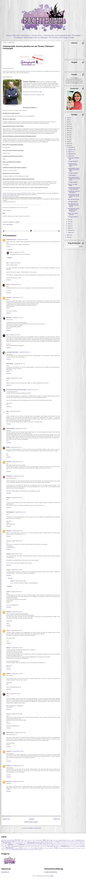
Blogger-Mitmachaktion (6, 841)
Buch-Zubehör (21, 841)
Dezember (70, 147)
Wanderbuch (3, 849)
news (59, 846)
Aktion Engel (49, 840)
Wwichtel (36, 849)
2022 (68, 126)
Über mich (16, 35)
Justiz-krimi (16, 844)
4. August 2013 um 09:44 (15, 262)
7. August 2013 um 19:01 (16, 647)
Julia (7, 411)
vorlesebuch (78, 848)
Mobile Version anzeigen (31, 822)
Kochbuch (49, 844)
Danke (72, 37)
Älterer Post (57, 819)
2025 (68, 119)
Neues (8, 35)
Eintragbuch (65, 841)
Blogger (52, 875)
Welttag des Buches (22, 849)
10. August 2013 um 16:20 (17, 781)
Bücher (25, 841)
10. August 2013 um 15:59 (17, 751)
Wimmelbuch (32, 849)
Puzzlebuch (3, 848)
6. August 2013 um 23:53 (17, 611)
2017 (68, 137)
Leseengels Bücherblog (12, 352)
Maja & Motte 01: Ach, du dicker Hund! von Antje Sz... (73, 205)
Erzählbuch (76, 841)
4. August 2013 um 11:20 (17, 317)
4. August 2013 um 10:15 (15, 284)
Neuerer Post (6, 819)
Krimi (53, 844)
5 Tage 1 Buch (27, 840)
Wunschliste (76, 35)
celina (7, 284)
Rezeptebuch (16, 848)
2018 (68, 135)
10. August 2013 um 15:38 (19, 732)
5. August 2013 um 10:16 (16, 497)
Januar (70, 232)
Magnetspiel (82, 844)
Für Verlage (64, 37)
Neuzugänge (50, 846)
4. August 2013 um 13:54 (18, 252)
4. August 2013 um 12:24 (24, 352)
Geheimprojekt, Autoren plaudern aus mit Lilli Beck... (73, 196)
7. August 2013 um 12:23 (16, 630)
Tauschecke (18, 37)
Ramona (8, 647)
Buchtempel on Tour (31, 37)
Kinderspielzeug (44, 844)
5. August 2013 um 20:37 (16, 569)
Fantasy (80, 841)
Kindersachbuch (28, 844)
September (71, 154)
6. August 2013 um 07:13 (16, 591)
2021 (68, 128)
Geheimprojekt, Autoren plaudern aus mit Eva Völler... (73, 170)
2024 (68, 122)
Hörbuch (71, 843)
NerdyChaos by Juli (11, 239)
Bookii (17, 841)
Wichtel (28, 849)
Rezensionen (26, 35)
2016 (68, 139)
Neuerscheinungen (43, 846)
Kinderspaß (34, 844)
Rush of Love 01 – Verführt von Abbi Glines (72, 165)
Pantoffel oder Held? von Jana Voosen (74, 192)
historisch (55, 843)
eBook (61, 841)
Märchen (6, 846)
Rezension (9, 848)
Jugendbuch (10, 844)
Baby (70, 840)
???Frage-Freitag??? (73, 161)
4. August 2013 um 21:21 (16, 447)
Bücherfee (8, 317)
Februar (70, 230)
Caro (11, 252)
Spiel (48, 848)
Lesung (78, 844)
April (69, 226)
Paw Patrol (72, 846)
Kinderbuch (22, 844)
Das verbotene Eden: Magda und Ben (15, 194)
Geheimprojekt (9, 224)
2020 (68, 130)
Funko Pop (13, 843)
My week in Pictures (30, 846)
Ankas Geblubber (10, 428)
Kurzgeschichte (57, 844)
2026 (68, 117)
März (69, 228)
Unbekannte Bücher (62, 848)
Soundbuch (40, 848)
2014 (68, 143)
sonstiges (36, 848)
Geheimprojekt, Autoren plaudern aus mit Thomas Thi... (73, 210)
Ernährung (69, 841)
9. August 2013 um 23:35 (16, 713)
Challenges (44, 37)
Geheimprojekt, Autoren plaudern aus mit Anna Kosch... (74, 179)
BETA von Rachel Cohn (73, 199)
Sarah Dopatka (9, 512)
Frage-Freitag (7, 843)
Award (67, 840)
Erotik (73, 841)
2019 (68, 132)
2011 (68, 237)
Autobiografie (55, 840)
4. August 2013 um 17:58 (14, 411)
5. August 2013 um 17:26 (16, 553)
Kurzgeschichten (63, 844)
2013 (68, 145)
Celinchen (8, 297)
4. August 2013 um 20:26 (21, 428)
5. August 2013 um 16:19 (16, 540)
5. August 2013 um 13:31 (17, 530)
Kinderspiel (38, 844)
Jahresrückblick (4, 844)
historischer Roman (61, 843)
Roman (21, 848)
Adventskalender (38, 840)
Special (45, 848)
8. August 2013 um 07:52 (17, 673)
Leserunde (74, 844)
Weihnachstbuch (9, 849)
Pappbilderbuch (65, 846)
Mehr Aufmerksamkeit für (14, 846)
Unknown (8, 461)
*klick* (40, 91)
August (70, 156)
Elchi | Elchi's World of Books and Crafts (16, 389)
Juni (69, 221)
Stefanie (8, 497)
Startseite (31, 819)
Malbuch (2, 846)
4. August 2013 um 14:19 (16, 378)
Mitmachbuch (22, 846)
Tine (7, 334)
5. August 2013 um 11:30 (19, 512)
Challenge (42, 841)
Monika (8, 447)
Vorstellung (83, 848)
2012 (68, 235)
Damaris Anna (9, 732)
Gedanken (25, 843)
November (70, 149)
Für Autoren (53, 37)
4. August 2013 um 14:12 (19, 363)
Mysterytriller (37, 846)
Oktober (70, 151)
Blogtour (14, 841)
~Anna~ (8, 630)
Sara (7, 693)
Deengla (8, 553)
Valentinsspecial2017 (71, 848)
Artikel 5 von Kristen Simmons (73, 214)
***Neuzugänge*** (72, 175)
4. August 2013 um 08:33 (22, 239)
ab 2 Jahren (32, 840)
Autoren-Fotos (37, 35)
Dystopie (58, 841)
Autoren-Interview (62, 840)
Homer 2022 (67, 843)
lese (67, 844)
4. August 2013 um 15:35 (32, 389)
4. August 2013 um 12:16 (14, 334)
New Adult (55, 846)
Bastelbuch (74, 840)
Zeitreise (40, 849)
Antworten (8, 246)
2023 (68, 124)
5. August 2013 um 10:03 (18, 476)
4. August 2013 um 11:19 (17, 297)
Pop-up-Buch (76, 846)
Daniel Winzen (9, 363)
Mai (69, 223)
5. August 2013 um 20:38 (20, 581)
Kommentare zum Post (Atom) (34, 828)
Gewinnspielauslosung (48, 843)
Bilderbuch (78, 840)
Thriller (56, 848)
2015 (68, 141)
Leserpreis (70, 844)
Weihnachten (15, 849)
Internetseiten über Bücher (79, 843)
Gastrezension (19, 843)
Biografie (83, 840)
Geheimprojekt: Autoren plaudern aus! (57, 35)
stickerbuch (51, 848)
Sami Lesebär (30, 848)
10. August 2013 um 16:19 (17, 765)
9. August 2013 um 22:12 (14, 693)
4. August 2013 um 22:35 (17, 461)
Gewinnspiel (38, 843)
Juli (69, 219)
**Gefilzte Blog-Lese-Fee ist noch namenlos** (74, 188)
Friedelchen (9, 476)
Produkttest (82, 846)
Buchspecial (29, 841)
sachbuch (26, 848)
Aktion (44, 840)
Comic (54, 841)
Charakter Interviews (48, 841)
